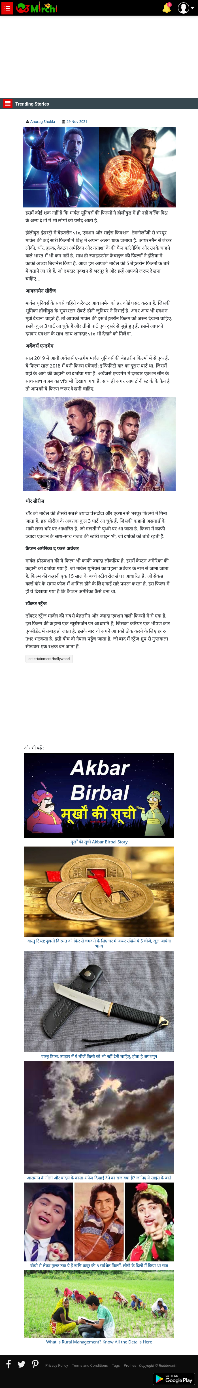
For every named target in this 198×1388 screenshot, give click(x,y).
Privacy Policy (56, 1365)
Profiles (130, 1365)
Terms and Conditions (90, 1365)
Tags (116, 1365)
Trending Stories (26, 103)
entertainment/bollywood (49, 659)
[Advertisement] (99, 56)
